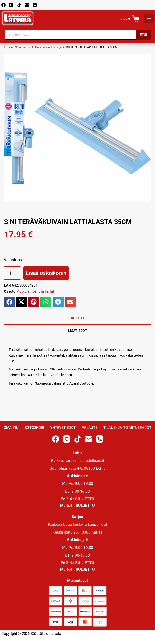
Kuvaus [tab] (77, 318)
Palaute (89, 427)
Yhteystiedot (63, 427)
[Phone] (35, 5)
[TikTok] (19, 5)
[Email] (27, 5)
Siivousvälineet (24, 47)
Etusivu (8, 47)
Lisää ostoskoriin (46, 273)
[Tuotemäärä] (12, 273)
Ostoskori (34, 427)
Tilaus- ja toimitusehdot (127, 427)
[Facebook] (3, 5)
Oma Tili (11, 427)
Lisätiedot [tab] (77, 331)
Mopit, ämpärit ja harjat (48, 47)
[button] (9, 302)
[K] (149, 18)
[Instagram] (11, 5)
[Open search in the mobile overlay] (78, 35)
